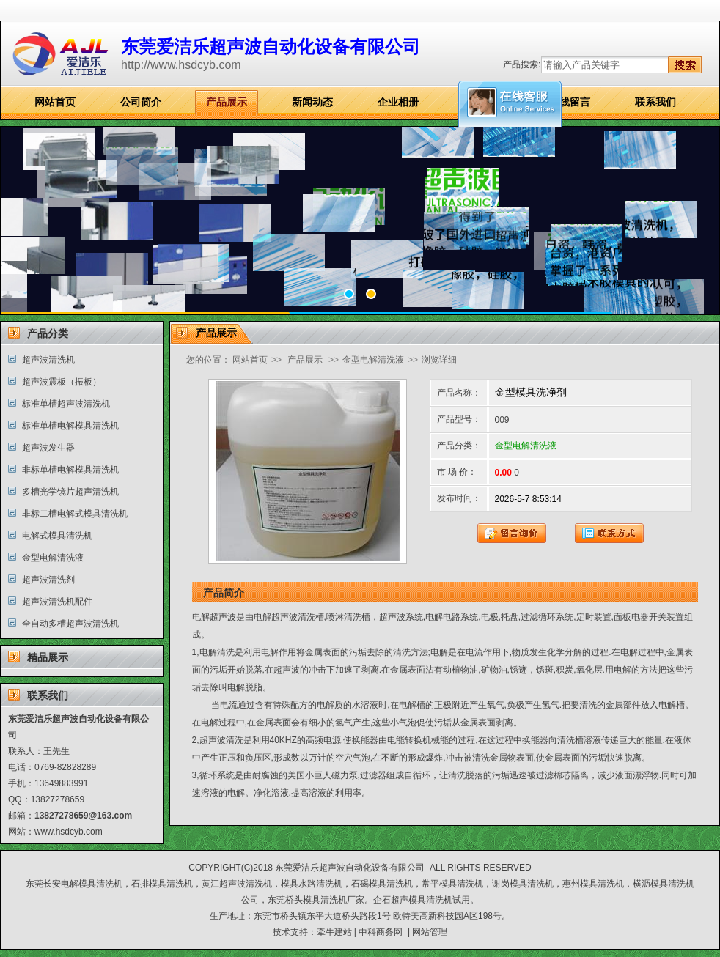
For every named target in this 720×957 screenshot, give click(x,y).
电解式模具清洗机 (57, 536)
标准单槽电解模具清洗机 (70, 426)
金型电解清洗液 (53, 558)
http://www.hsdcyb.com (181, 65)
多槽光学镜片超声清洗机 (70, 492)
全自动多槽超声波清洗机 (70, 623)
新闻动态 (312, 102)
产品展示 (226, 102)
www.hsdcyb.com (68, 832)
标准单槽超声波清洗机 (66, 404)
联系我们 (655, 102)
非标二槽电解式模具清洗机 (75, 514)
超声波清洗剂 (48, 579)
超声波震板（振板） (61, 382)
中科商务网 (381, 932)
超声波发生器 (48, 448)
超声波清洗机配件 (57, 601)
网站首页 (55, 102)
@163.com (110, 815)
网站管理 (429, 932)
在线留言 (569, 102)
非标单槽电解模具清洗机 (70, 470)
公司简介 (140, 102)
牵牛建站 (334, 932)
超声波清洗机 (48, 360)
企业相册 (398, 102)
